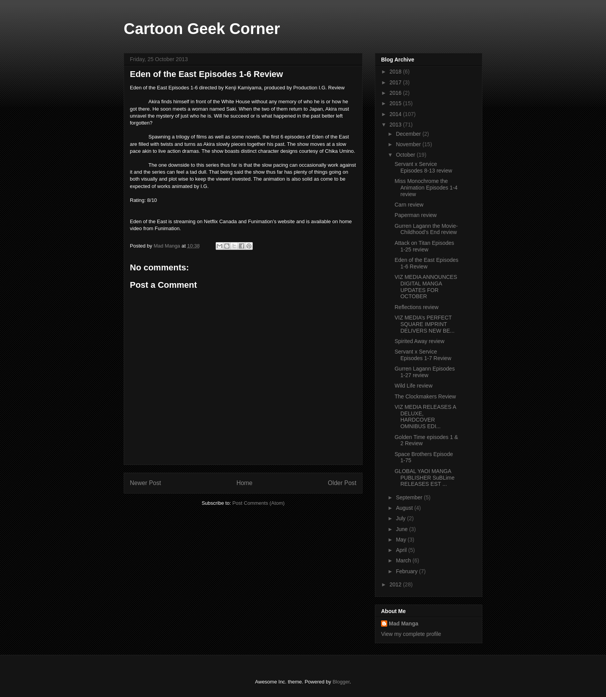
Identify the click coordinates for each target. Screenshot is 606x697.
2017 (396, 82)
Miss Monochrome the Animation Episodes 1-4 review (426, 187)
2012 (396, 584)
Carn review (409, 205)
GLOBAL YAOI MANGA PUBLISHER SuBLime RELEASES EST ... (424, 477)
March (404, 560)
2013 (396, 124)
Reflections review (417, 307)
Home (245, 483)
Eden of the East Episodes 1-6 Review (426, 263)
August (405, 508)
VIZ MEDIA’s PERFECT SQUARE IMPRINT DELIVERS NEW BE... (424, 324)
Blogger (340, 682)
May (401, 539)
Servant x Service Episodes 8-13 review (423, 167)
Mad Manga (403, 623)
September (410, 497)
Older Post (342, 483)
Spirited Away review (419, 341)
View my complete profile (411, 634)
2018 (396, 71)
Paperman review (416, 215)
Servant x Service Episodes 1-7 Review (423, 354)
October (406, 155)
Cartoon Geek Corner (202, 28)
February (407, 571)
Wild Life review (413, 386)
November (409, 144)
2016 (396, 93)
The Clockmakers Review (425, 396)
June (402, 529)
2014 (396, 114)
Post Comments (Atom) (258, 503)
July (401, 518)
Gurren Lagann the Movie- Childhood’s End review (426, 229)
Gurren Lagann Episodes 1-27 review (425, 372)
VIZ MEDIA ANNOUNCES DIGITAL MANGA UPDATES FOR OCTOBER (426, 286)
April (402, 550)
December (409, 134)
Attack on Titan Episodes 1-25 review (424, 246)
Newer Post (145, 483)
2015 (396, 103)
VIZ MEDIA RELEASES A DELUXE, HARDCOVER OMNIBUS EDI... (425, 416)
